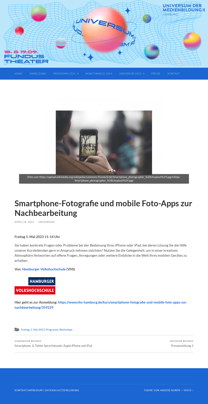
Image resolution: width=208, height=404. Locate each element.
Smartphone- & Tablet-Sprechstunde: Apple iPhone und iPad (53, 343)
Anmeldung (38, 73)
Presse (155, 73)
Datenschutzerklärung (62, 390)
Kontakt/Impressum (29, 390)
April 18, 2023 (24, 221)
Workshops (66, 329)
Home (18, 73)
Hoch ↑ (188, 390)
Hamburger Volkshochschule (44, 269)
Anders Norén (170, 390)
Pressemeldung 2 (181, 343)
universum (46, 221)
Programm (52, 329)
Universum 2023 (130, 73)
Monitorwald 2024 (98, 73)
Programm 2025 (64, 73)
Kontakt (174, 73)
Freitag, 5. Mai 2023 (33, 329)
